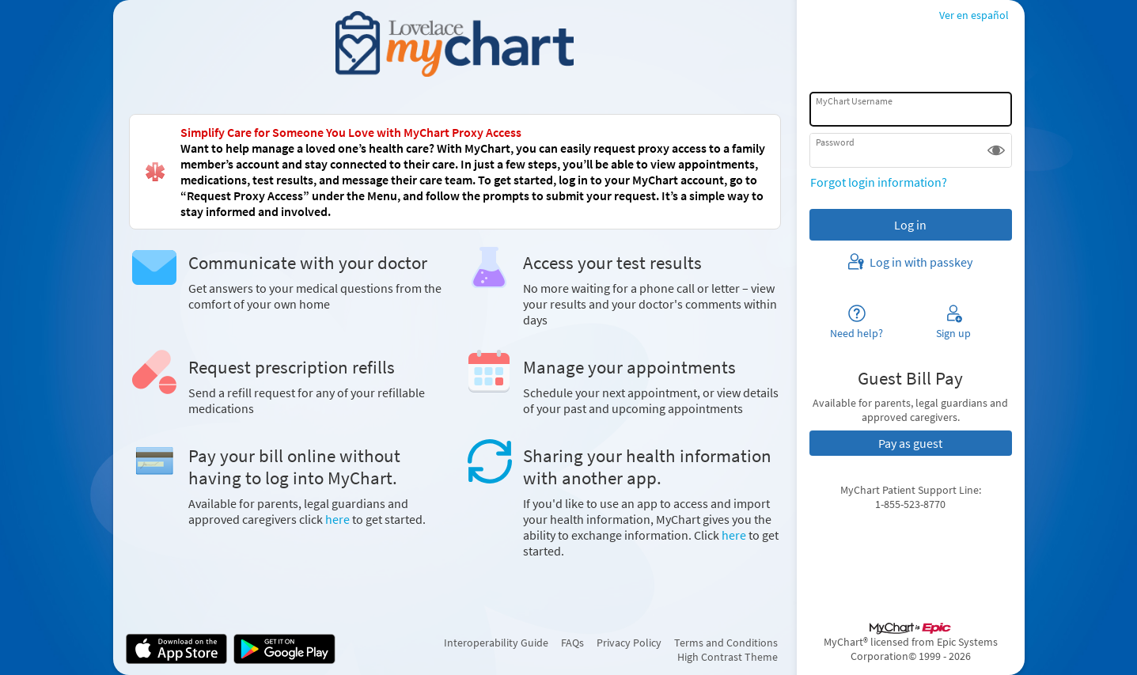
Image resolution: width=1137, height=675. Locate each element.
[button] (996, 150)
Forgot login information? (878, 182)
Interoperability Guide (496, 642)
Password (835, 142)
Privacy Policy (629, 642)
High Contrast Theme (727, 657)
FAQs (572, 642)
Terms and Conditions (726, 642)
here (337, 519)
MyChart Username (854, 101)
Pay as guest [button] (910, 443)
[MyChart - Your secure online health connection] (454, 44)
